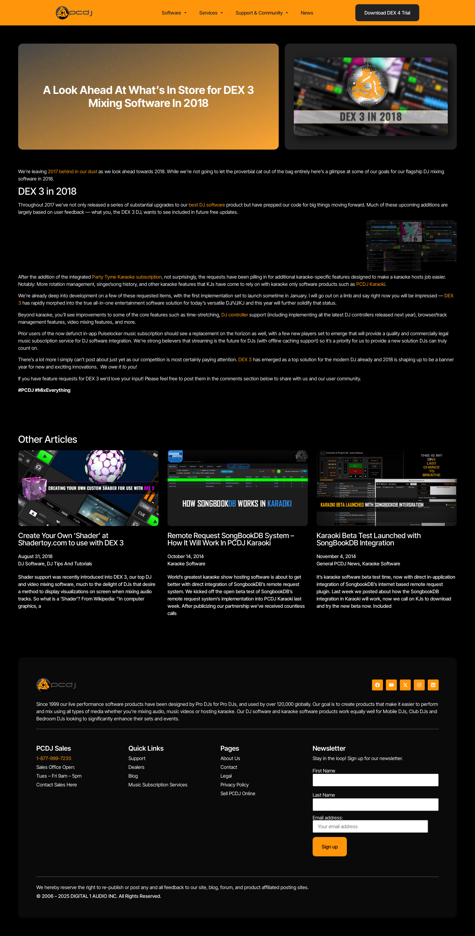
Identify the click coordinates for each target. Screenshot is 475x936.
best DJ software (207, 205)
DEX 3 (245, 359)
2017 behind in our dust (72, 171)
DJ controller (234, 315)
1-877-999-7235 (53, 758)
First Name (324, 770)
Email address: (370, 824)
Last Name (324, 794)
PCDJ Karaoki (370, 284)
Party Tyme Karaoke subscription (127, 277)
